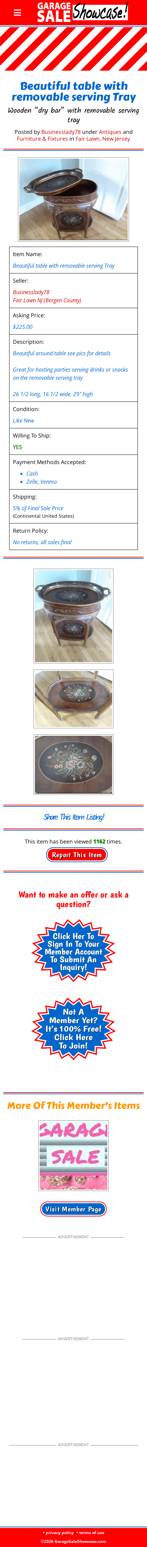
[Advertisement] (73, 1282)
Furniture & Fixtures (42, 138)
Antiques (110, 132)
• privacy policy (58, 1532)
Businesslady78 (61, 132)
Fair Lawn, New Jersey (103, 138)
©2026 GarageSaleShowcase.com (73, 1541)
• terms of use (90, 1532)
